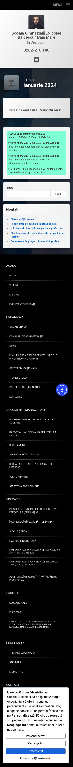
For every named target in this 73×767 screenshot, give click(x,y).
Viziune (13, 285)
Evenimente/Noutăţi (22, 304)
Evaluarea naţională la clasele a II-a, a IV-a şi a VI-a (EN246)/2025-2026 (34, 551)
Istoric (13, 275)
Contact (12, 685)
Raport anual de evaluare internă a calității (33, 223)
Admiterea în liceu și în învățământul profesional (37, 228)
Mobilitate (16, 671)
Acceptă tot (36, 751)
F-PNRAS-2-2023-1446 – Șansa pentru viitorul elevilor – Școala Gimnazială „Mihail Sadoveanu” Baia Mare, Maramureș (33, 624)
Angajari (44, 110)
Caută (10, 188)
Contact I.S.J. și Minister (24, 387)
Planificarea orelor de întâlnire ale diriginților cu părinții (33, 357)
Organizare (15, 317)
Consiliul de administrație (26, 336)
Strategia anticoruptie (24, 486)
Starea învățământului (22, 219)
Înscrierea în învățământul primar (31, 521)
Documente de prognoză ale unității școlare (35, 241)
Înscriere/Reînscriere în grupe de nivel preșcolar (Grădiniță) (33, 511)
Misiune (14, 294)
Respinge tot (36, 743)
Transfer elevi (18, 377)
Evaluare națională (22, 540)
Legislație (15, 396)
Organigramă (18, 326)
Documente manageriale (26, 410)
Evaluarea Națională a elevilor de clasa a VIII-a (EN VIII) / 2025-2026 (33, 563)
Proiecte (13, 593)
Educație (13, 499)
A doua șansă (18, 531)
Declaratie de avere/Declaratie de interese (31, 466)
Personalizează (35, 736)
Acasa (11, 266)
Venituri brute (18, 476)
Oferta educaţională (23, 368)
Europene (15, 612)
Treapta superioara (22, 652)
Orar (12, 345)
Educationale (18, 602)
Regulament (17, 445)
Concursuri (55, 110)
